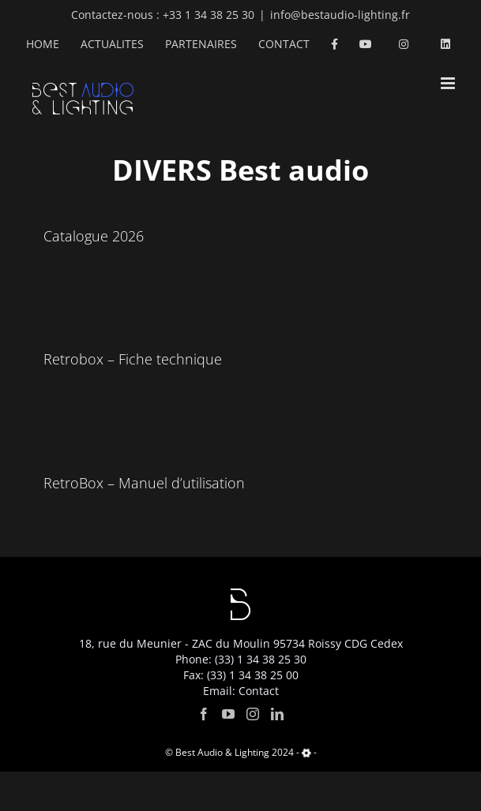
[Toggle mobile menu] (449, 83)
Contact (259, 690)
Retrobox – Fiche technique (132, 358)
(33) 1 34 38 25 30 (260, 659)
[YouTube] (228, 714)
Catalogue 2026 (93, 235)
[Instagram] (252, 714)
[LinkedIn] (277, 714)
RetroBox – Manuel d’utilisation (144, 482)
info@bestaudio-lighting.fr (340, 14)
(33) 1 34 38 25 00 (253, 674)
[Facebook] (203, 714)
